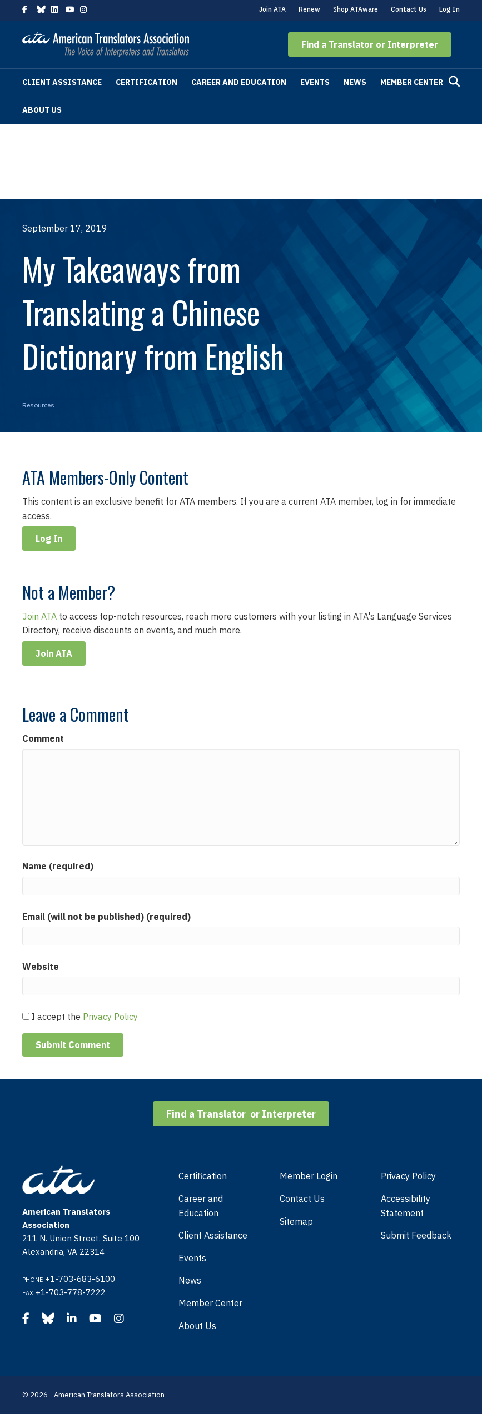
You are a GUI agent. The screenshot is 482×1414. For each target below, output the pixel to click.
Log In (449, 9)
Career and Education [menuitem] (200, 1206)
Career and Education (238, 82)
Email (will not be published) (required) (106, 916)
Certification (146, 82)
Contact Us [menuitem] (302, 1198)
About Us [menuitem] (197, 1325)
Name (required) (57, 866)
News (355, 82)
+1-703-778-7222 (71, 1292)
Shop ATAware (355, 9)
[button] (369, 44)
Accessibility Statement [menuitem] (405, 1206)
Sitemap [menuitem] (296, 1221)
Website (40, 966)
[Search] (454, 82)
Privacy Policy (110, 1016)
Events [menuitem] (192, 1258)
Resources (38, 405)
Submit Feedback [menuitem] (416, 1235)
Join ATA (272, 9)
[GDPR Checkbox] (25, 1016)
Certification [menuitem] (202, 1175)
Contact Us (408, 9)
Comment (43, 738)
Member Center (411, 82)
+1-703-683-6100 (80, 1279)
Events (315, 82)
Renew (309, 9)
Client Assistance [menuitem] (212, 1235)
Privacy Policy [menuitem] (408, 1175)
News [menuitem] (189, 1280)
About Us (42, 110)
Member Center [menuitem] (210, 1303)
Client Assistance (62, 82)
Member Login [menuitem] (308, 1175)
